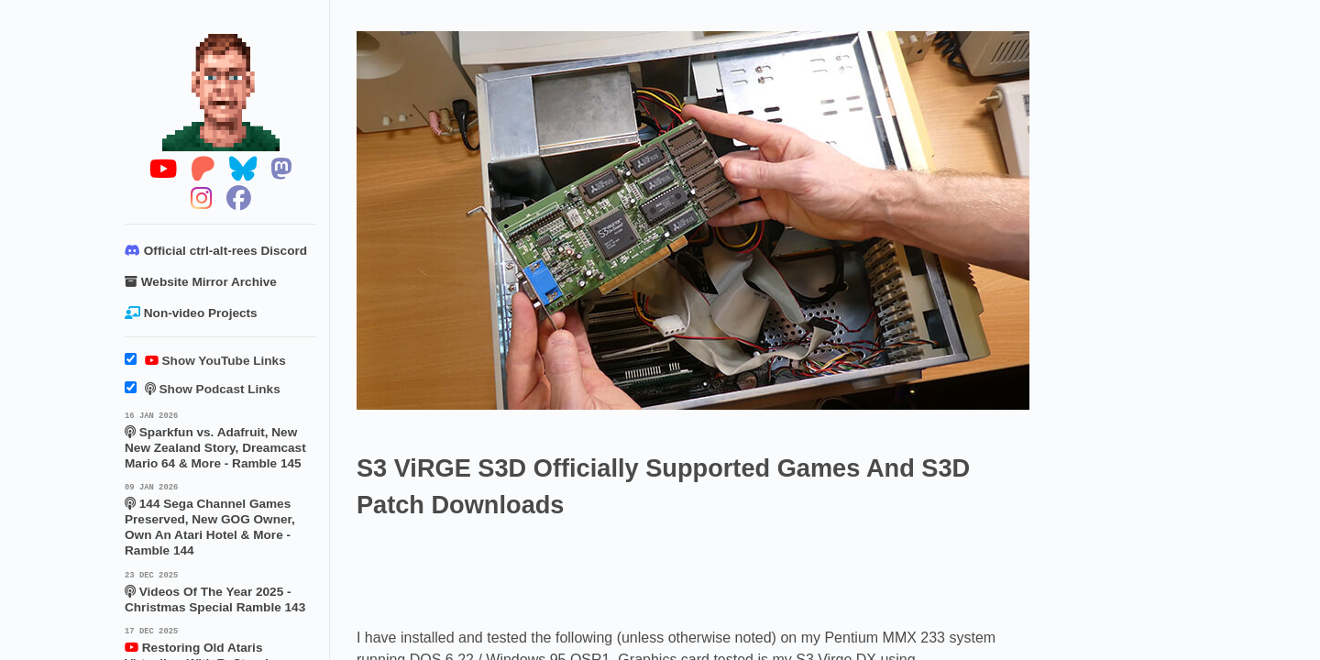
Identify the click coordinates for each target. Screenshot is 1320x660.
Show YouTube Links (205, 361)
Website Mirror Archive (201, 282)
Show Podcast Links (202, 389)
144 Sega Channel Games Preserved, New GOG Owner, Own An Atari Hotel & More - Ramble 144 (220, 518)
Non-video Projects (191, 313)
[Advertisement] (690, 573)
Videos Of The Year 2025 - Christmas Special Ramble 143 (220, 591)
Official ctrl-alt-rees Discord (216, 251)
